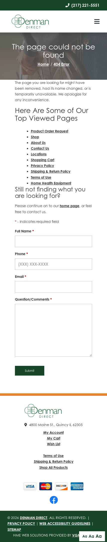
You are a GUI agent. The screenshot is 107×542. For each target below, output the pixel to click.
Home (43, 64)
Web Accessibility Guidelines (64, 523)
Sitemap (14, 529)
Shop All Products (53, 467)
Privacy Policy (42, 165)
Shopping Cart (42, 160)
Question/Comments (33, 299)
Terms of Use (41, 177)
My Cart (53, 438)
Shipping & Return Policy (50, 171)
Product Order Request (49, 131)
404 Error (61, 64)
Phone (21, 254)
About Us (38, 142)
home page (69, 206)
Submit (29, 371)
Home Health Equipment (51, 183)
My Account (53, 432)
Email (20, 276)
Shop (35, 137)
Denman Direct (33, 518)
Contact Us (40, 148)
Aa (84, 536)
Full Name (24, 231)
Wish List (53, 444)
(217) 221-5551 (82, 5)
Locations (39, 154)
